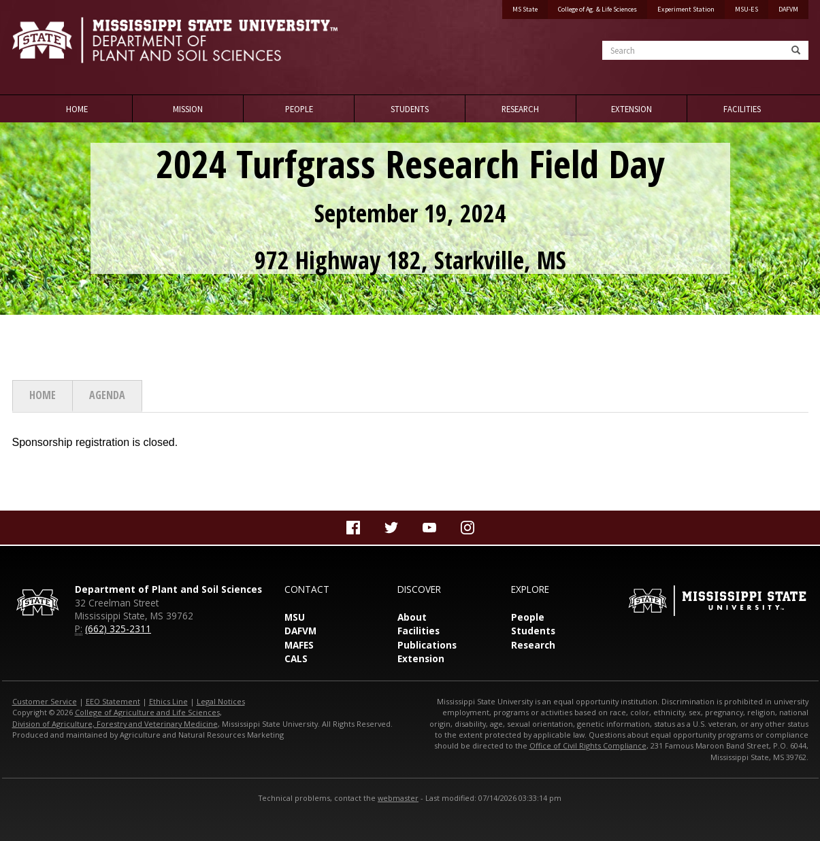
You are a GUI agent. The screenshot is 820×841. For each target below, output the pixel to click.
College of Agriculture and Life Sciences (147, 712)
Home (77, 108)
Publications (427, 644)
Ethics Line (168, 701)
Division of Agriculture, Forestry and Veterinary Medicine (115, 724)
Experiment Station (686, 9)
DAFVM (788, 9)
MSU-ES (746, 9)
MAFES (299, 644)
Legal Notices (221, 701)
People (299, 108)
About (412, 617)
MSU (294, 617)
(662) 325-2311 (118, 628)
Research (520, 108)
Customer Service (44, 701)
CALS (296, 658)
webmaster (398, 798)
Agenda (107, 395)
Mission (188, 108)
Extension (631, 108)
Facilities (742, 108)
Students (410, 108)
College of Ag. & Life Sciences (597, 9)
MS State (525, 9)
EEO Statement (113, 701)
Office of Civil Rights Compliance (587, 745)
